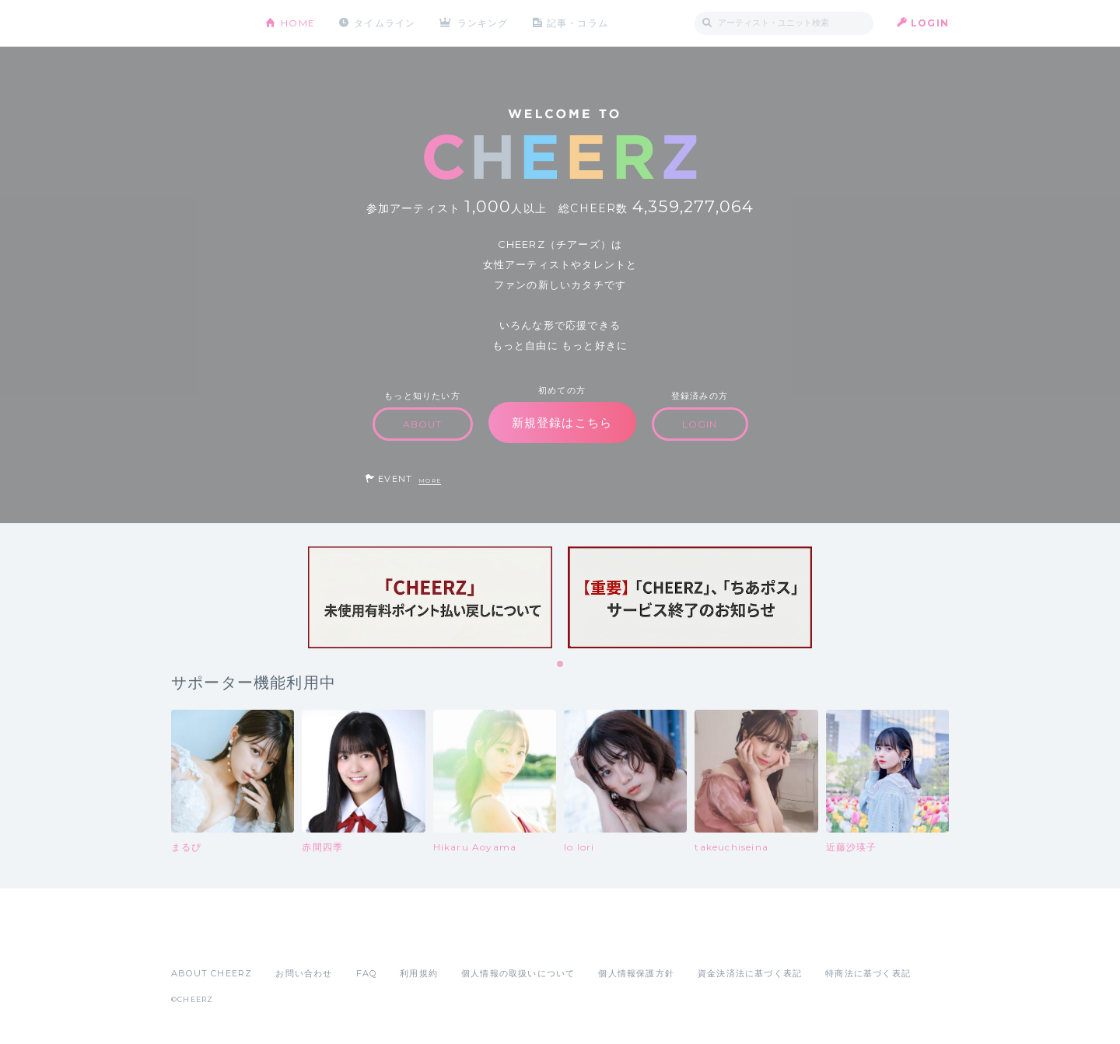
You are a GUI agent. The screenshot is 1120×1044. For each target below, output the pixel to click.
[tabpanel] (430, 597)
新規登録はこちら (562, 422)
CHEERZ (206, 23)
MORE (429, 480)
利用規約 (419, 973)
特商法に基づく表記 (868, 973)
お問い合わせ (303, 973)
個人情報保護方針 (636, 973)
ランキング (483, 23)
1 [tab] (561, 665)
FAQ (366, 973)
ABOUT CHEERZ (211, 973)
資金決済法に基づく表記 (750, 973)
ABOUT (423, 424)
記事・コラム (577, 23)
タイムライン (384, 23)
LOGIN (930, 23)
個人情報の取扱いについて (518, 973)
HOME (298, 23)
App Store (207, 939)
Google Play (289, 939)
